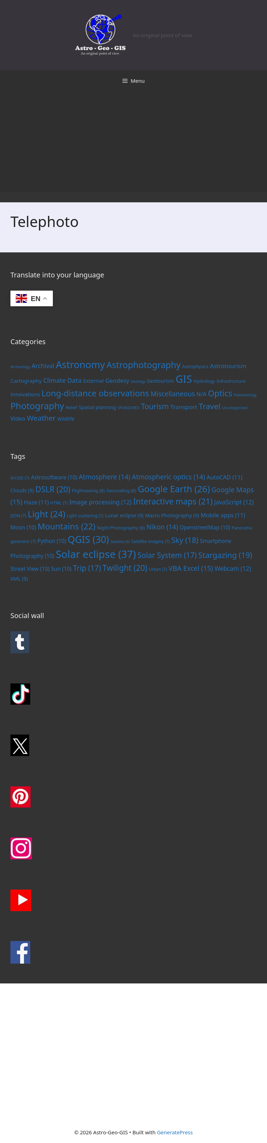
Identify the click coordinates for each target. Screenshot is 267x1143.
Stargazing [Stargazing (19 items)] (225, 555)
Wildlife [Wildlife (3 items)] (65, 418)
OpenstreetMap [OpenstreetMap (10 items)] (205, 527)
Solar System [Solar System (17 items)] (166, 555)
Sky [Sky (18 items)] (185, 540)
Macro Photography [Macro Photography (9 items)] (172, 515)
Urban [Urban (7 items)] (158, 569)
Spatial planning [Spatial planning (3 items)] (97, 407)
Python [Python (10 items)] (52, 541)
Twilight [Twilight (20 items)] (125, 567)
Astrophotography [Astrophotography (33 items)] (143, 365)
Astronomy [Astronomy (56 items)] (80, 364)
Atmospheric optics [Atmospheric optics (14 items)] (168, 476)
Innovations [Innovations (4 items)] (25, 394)
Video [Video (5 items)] (17, 418)
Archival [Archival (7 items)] (43, 366)
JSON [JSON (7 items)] (18, 515)
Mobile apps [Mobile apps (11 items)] (223, 515)
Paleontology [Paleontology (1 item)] (245, 394)
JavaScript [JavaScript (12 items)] (234, 502)
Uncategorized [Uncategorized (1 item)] (235, 407)
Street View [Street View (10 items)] (29, 569)
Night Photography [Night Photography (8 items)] (121, 528)
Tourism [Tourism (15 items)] (155, 406)
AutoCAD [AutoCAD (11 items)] (224, 477)
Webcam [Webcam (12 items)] (233, 568)
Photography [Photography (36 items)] (37, 406)
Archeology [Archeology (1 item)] (20, 366)
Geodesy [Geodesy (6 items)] (117, 380)
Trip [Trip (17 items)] (87, 568)
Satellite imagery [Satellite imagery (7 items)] (150, 541)
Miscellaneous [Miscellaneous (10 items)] (173, 393)
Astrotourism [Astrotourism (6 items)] (228, 366)
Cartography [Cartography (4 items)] (26, 380)
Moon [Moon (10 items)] (23, 527)
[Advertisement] (133, 143)
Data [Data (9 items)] (74, 380)
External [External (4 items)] (93, 380)
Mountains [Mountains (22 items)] (67, 526)
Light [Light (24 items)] (46, 514)
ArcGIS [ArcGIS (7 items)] (19, 477)
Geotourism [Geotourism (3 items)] (160, 381)
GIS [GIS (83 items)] (184, 379)
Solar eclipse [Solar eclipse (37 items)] (96, 554)
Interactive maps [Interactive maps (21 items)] (173, 501)
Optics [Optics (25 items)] (220, 393)
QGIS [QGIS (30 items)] (88, 539)
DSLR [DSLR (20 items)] (52, 489)
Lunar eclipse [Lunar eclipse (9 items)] (124, 515)
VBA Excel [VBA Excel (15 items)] (191, 568)
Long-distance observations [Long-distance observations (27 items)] (95, 393)
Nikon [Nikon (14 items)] (162, 527)
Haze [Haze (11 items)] (36, 502)
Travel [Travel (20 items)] (210, 406)
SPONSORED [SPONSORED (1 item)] (128, 407)
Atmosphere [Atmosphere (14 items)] (104, 476)
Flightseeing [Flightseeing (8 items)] (88, 490)
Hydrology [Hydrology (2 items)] (204, 381)
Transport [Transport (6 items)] (183, 407)
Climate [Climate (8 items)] (54, 380)
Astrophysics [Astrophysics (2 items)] (195, 366)
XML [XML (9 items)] (19, 578)
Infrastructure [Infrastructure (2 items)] (231, 381)
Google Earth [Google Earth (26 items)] (174, 489)
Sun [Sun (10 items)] (61, 569)
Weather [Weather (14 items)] (41, 418)
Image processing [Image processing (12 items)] (100, 502)
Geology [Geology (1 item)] (138, 381)
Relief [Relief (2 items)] (71, 407)
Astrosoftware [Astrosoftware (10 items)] (54, 477)
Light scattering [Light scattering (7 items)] (85, 515)
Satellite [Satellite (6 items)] (120, 541)
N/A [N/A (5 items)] (201, 394)
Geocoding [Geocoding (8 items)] (121, 490)
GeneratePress (175, 1132)
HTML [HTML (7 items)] (59, 502)
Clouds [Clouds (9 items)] (22, 490)
